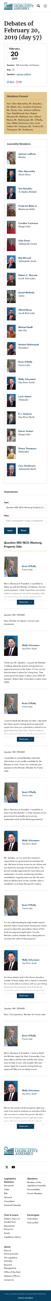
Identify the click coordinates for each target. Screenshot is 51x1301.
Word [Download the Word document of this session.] (12, 82)
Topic (6, 503)
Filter (6, 516)
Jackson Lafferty (23, 74)
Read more (23, 602)
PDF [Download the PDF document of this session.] (20, 82)
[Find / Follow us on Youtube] (13, 1167)
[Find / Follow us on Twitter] (7, 1167)
